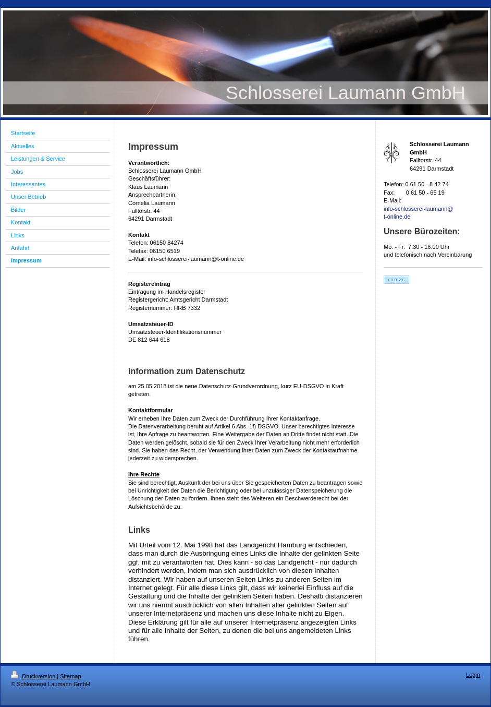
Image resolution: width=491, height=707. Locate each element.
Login (473, 675)
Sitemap (70, 676)
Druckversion (34, 676)
